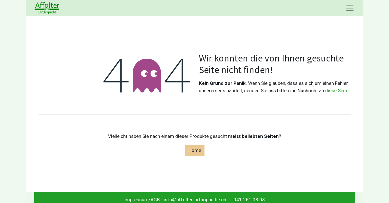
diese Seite (336, 90)
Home (194, 150)
